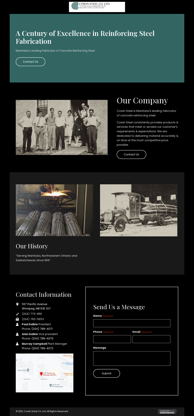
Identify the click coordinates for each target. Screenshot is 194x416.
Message (99, 348)
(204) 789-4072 (42, 348)
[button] (30, 61)
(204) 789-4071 (42, 329)
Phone (103, 332)
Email (141, 332)
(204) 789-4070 (42, 338)
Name (103, 316)
